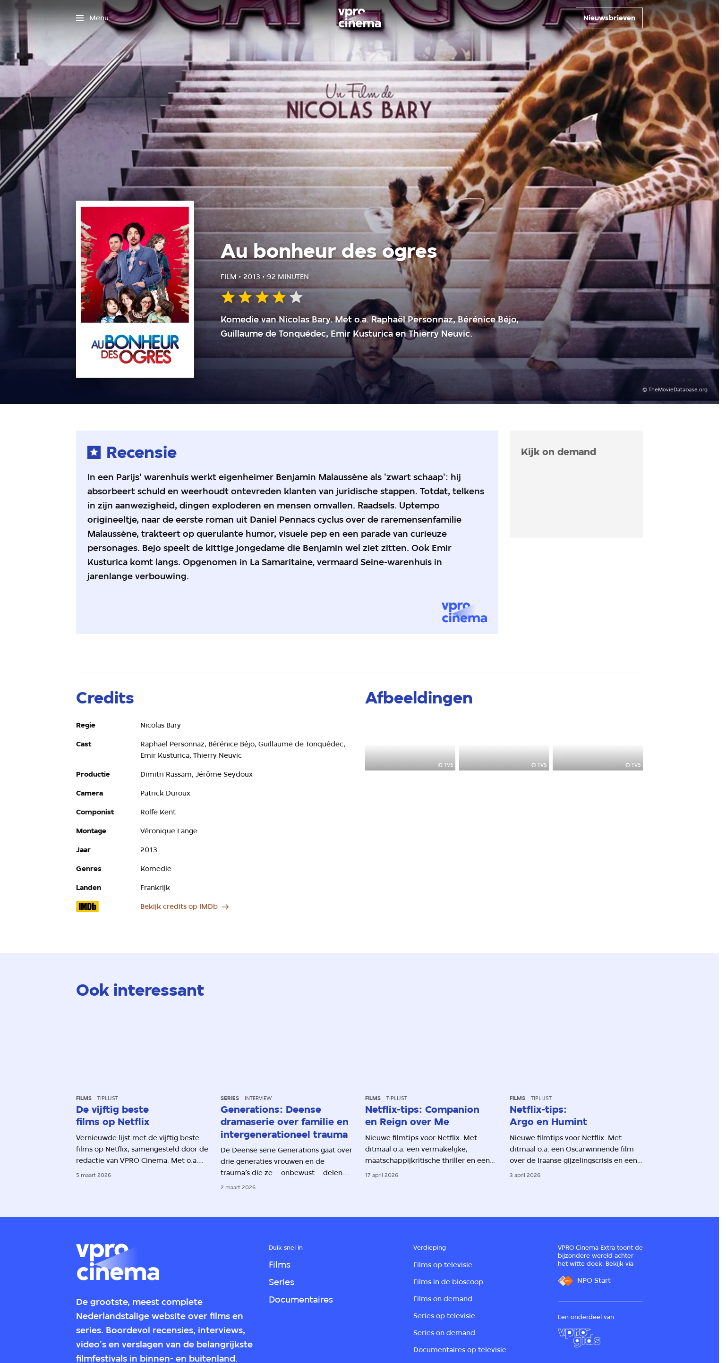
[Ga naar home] (359, 17)
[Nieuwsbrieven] (609, 18)
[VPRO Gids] (579, 1338)
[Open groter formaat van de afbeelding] (410, 745)
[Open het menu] (92, 18)
